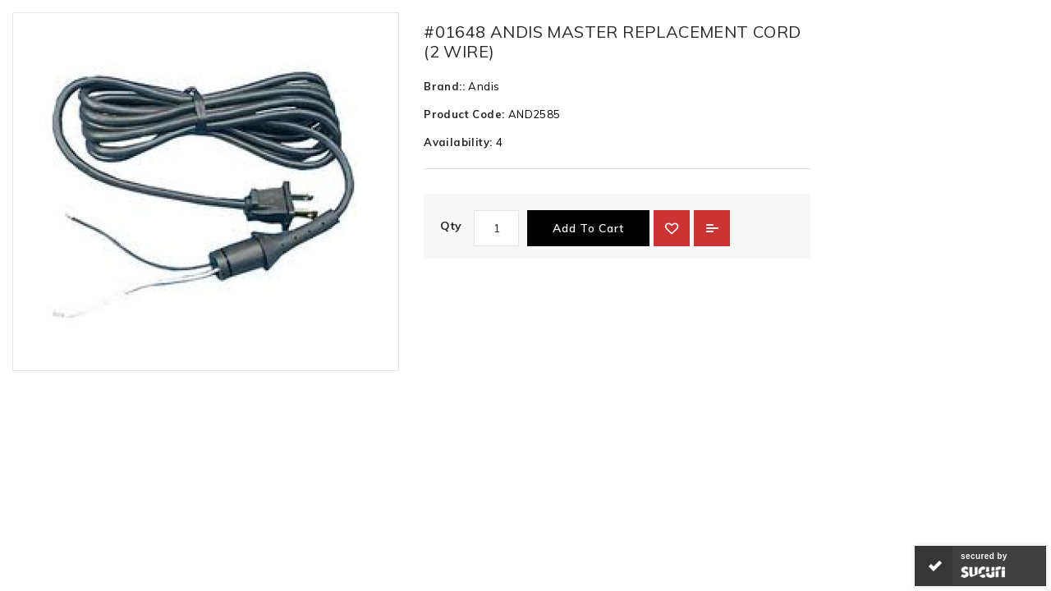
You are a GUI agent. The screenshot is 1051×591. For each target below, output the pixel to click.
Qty (450, 225)
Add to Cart (588, 228)
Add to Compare (712, 228)
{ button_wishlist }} (672, 228)
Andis (483, 86)
